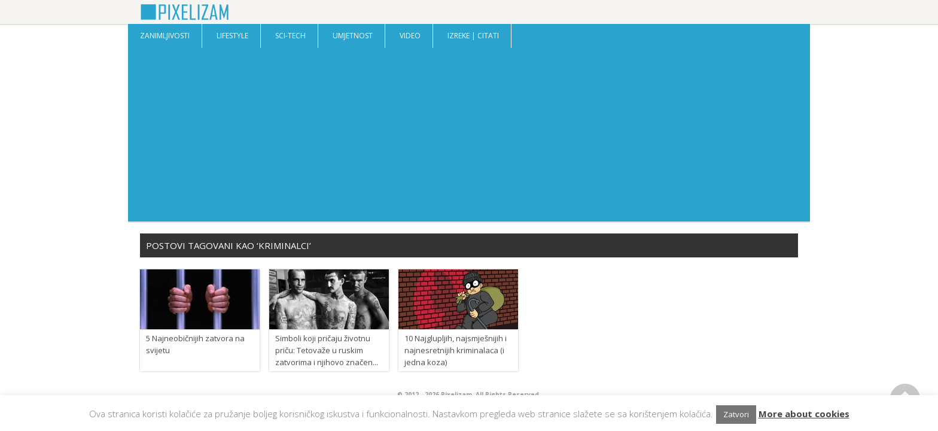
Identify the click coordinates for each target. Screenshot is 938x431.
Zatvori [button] (736, 414)
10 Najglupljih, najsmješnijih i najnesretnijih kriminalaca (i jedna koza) (455, 350)
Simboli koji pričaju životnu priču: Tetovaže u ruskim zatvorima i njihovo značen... (326, 350)
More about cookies (804, 414)
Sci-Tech (290, 36)
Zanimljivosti (165, 36)
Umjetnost (353, 36)
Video (410, 36)
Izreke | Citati (473, 36)
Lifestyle (232, 36)
